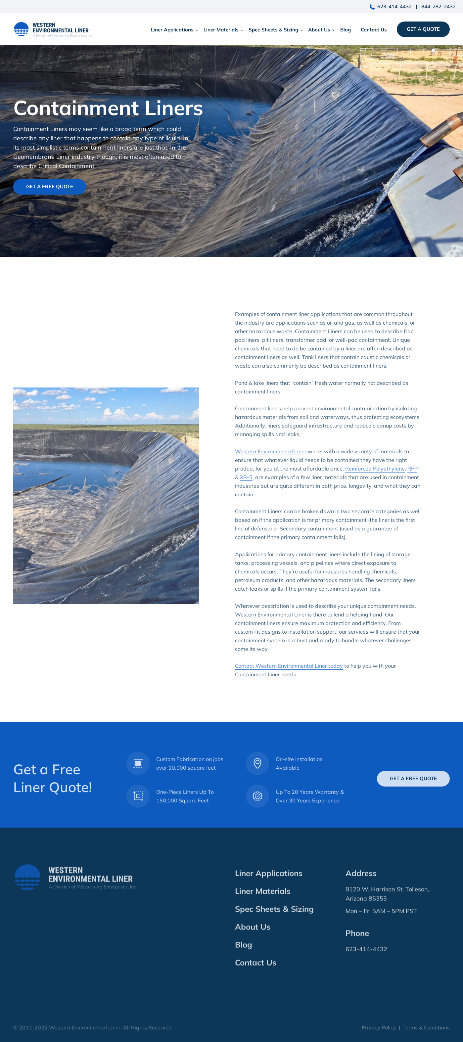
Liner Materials (221, 29)
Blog (345, 29)
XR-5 (246, 487)
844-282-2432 (438, 6)
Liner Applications (172, 29)
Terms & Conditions (426, 1027)
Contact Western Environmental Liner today (289, 676)
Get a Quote (423, 29)
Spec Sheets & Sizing (273, 29)
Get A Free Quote (49, 186)
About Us (319, 29)
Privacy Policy (379, 1027)
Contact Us (374, 29)
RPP (412, 479)
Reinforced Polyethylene (375, 479)
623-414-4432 (394, 6)
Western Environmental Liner (270, 462)
